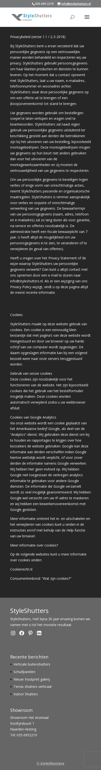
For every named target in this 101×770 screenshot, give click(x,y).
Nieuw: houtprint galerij (32, 679)
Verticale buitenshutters (32, 664)
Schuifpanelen (24, 671)
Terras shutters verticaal (32, 686)
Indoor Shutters (26, 694)
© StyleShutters (50, 763)
